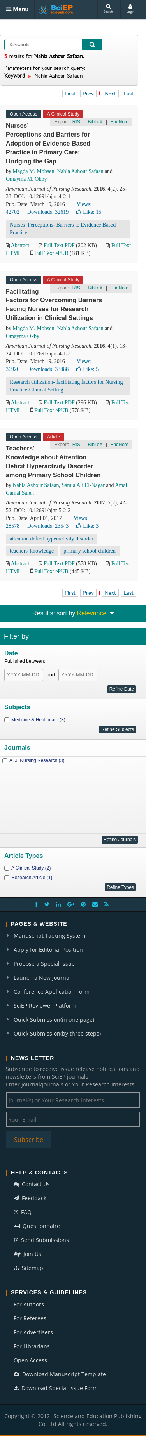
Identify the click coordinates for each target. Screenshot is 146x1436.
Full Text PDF (59, 245)
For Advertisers (33, 1332)
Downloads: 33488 (48, 369)
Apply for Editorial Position (48, 949)
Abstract (20, 245)
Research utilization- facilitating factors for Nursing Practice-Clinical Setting (66, 386)
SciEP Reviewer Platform (45, 1005)
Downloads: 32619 (48, 212)
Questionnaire (37, 1226)
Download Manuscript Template (60, 1374)
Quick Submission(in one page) (54, 1019)
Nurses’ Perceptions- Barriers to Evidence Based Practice (63, 229)
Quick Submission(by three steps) (57, 1033)
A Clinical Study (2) (31, 868)
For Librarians (32, 1346)
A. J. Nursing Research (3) (36, 760)
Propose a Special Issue (44, 963)
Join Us (27, 1254)
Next (110, 93)
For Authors (29, 1304)
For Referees (30, 1318)
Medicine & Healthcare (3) (38, 719)
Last (128, 93)
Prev (88, 93)
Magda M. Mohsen (34, 171)
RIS (76, 122)
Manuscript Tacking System (49, 935)
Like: (88, 212)
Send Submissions (41, 1240)
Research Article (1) (31, 877)
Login (130, 9)
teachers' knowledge (32, 551)
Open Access (30, 1360)
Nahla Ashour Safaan (80, 171)
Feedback (30, 1198)
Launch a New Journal (42, 977)
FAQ (23, 1212)
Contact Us (32, 1184)
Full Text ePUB (51, 253)
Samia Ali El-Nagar (83, 485)
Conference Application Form (52, 991)
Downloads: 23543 (48, 526)
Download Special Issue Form (56, 1388)
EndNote (119, 122)
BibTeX (95, 122)
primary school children (89, 551)
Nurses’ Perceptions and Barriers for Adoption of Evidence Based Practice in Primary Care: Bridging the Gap (48, 143)
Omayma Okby (22, 336)
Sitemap (28, 1267)
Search (108, 9)
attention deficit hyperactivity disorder (51, 539)
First (70, 93)
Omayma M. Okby (26, 179)
